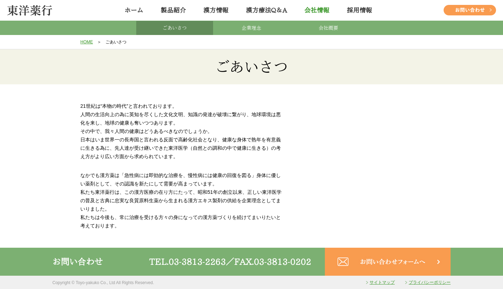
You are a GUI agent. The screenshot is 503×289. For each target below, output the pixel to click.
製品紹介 (173, 10)
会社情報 (316, 10)
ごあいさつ (174, 28)
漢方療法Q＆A (266, 10)
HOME (86, 42)
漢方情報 (215, 10)
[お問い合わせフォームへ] (388, 271)
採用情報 (359, 10)
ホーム (133, 10)
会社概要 (328, 28)
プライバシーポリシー (430, 282)
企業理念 (251, 28)
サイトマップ (382, 282)
